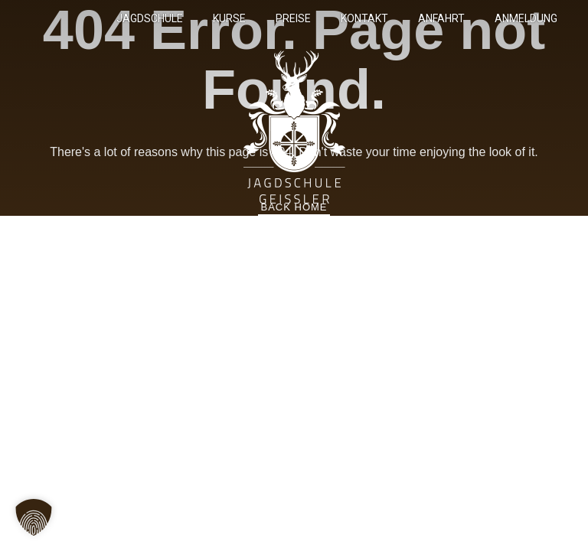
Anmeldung (526, 18)
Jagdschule (149, 18)
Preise (293, 18)
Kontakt (364, 18)
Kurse (229, 18)
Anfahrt (441, 18)
